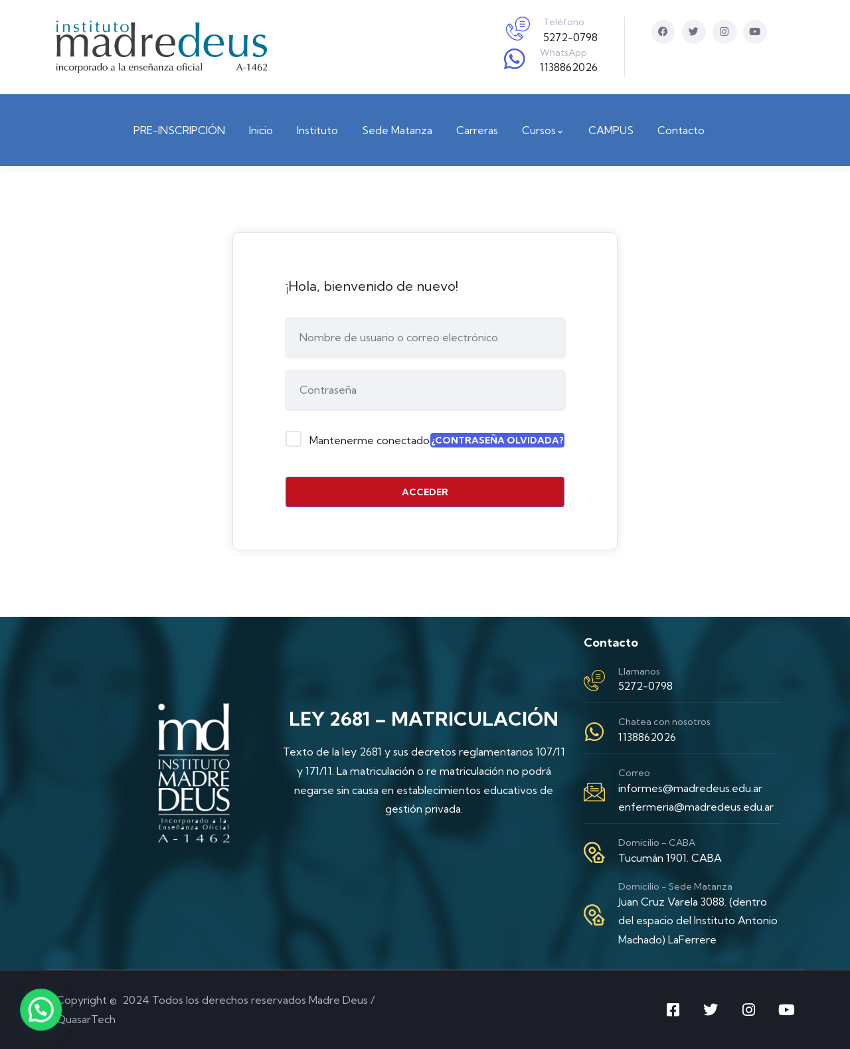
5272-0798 (570, 37)
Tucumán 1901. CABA (670, 857)
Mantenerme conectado (369, 440)
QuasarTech (86, 1019)
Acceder (425, 492)
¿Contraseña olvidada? (497, 440)
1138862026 (569, 67)
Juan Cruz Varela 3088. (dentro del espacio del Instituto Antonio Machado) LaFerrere (698, 921)
